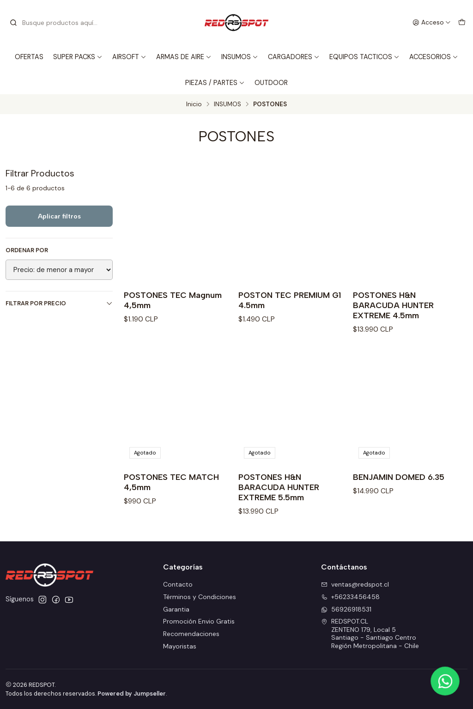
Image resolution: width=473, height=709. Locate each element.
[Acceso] (431, 22)
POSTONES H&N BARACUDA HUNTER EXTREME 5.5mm (278, 487)
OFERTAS (29, 57)
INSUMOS (239, 57)
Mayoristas (179, 646)
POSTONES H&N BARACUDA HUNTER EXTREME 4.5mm (393, 305)
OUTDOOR (271, 83)
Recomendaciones (191, 634)
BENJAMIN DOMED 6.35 (398, 477)
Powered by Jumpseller (131, 693)
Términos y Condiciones (199, 597)
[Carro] (461, 22)
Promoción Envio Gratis (199, 621)
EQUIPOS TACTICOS (364, 57)
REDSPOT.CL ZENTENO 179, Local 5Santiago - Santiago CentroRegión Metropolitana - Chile (370, 633)
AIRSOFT (129, 57)
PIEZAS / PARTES (215, 83)
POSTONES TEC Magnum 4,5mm (173, 300)
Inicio (194, 104)
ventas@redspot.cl (355, 584)
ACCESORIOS (433, 57)
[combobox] (56, 22)
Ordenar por (27, 250)
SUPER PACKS (78, 57)
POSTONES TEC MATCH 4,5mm (171, 482)
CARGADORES (294, 57)
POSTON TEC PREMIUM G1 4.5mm (289, 300)
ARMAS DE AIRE (184, 57)
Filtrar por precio (59, 303)
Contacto (178, 584)
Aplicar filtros (59, 216)
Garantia (176, 609)
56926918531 (346, 609)
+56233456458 (350, 597)
